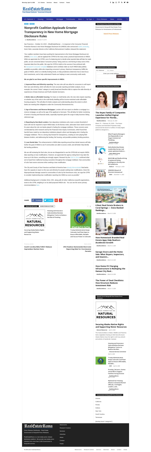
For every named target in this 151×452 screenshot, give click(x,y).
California (98, 401)
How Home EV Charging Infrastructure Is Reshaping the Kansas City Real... (110, 268)
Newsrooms (63, 425)
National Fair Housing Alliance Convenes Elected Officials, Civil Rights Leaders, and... (117, 384)
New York (98, 411)
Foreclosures (70, 19)
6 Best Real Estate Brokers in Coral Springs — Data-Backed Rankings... (109, 208)
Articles (119, 19)
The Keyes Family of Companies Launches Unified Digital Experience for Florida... (110, 115)
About (55, 2)
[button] (126, 19)
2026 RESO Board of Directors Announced (115, 171)
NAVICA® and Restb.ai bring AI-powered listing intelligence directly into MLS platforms (117, 161)
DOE (110, 366)
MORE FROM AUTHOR (46, 206)
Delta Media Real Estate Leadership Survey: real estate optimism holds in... (116, 149)
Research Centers (65, 428)
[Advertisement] (91, 10)
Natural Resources (102, 330)
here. (38, 185)
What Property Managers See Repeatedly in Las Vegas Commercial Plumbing (116, 137)
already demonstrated (74, 167)
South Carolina (100, 414)
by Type (90, 19)
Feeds (68, 2)
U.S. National (29, 19)
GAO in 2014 (74, 157)
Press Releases (102, 19)
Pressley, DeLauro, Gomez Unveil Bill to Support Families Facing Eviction (117, 371)
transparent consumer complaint (36, 67)
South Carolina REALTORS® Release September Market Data (38, 248)
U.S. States (41, 2)
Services (49, 2)
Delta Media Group (114, 153)
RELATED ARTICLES (31, 206)
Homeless (49, 19)
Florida (98, 405)
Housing (40, 19)
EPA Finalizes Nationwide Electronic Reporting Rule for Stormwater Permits (77, 249)
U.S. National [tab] (100, 70)
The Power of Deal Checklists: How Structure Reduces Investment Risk (110, 283)
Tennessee (99, 417)
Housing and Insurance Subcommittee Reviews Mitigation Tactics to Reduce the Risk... (116, 346)
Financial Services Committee (117, 351)
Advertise (62, 434)
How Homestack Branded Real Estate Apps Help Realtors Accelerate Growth (110, 240)
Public (32, 24)
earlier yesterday (83, 46)
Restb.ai (111, 166)
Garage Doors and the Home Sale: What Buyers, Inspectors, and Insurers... (110, 254)
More (81, 19)
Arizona (98, 398)
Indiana (98, 408)
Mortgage (59, 19)
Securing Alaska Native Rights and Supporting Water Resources (34, 232)
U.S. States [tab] (110, 70)
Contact (61, 2)
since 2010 (33, 56)
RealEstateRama (31, 39)
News (112, 19)
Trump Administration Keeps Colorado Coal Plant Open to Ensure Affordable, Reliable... (117, 360)
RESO (110, 174)
